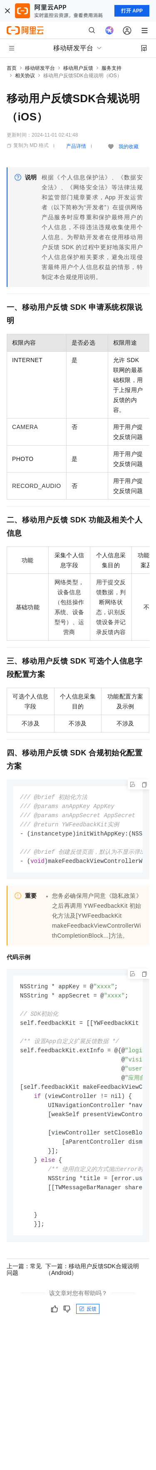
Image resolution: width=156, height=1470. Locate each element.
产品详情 (76, 146)
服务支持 (111, 68)
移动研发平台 (40, 68)
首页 (12, 68)
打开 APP (132, 11)
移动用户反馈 (78, 68)
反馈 (88, 1323)
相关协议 (25, 75)
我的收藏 (129, 146)
